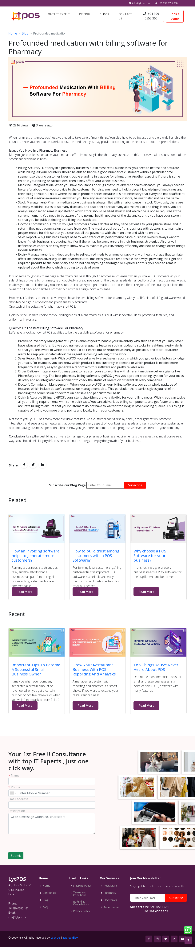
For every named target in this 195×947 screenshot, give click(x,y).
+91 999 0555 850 (167, 3)
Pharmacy (110, 893)
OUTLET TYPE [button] (57, 14)
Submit (16, 856)
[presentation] (30, 841)
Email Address (18, 799)
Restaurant (110, 885)
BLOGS (104, 14)
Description (16, 811)
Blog (25, 33)
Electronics (110, 900)
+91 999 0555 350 (151, 16)
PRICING (84, 14)
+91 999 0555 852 (155, 911)
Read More (25, 592)
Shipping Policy (82, 885)
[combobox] (13, 793)
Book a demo (175, 16)
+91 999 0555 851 (157, 907)
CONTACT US (125, 16)
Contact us (49, 893)
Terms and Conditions (79, 893)
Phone (14, 787)
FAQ (45, 907)
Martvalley (70, 937)
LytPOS (55, 937)
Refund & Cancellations (81, 903)
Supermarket (111, 907)
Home (12, 33)
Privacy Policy (81, 911)
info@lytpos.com (141, 3)
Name (13, 775)
